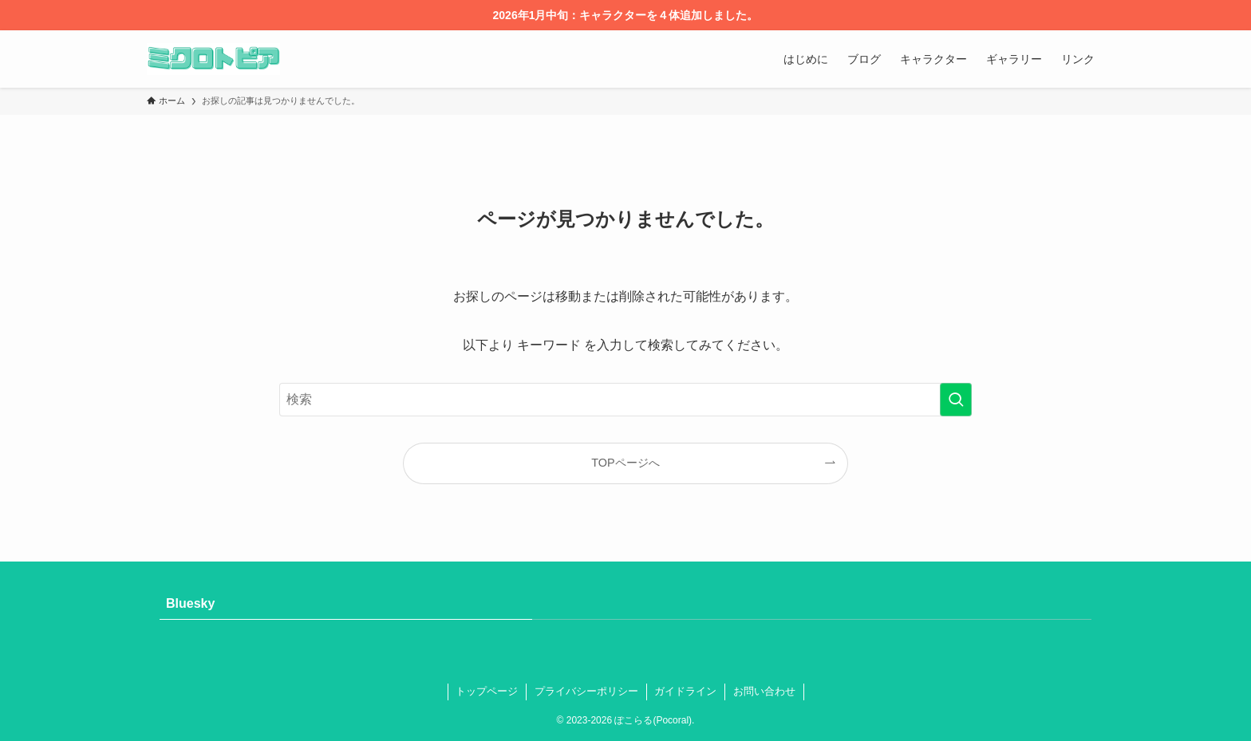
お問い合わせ (764, 691)
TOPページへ (625, 462)
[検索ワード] (625, 399)
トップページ (487, 691)
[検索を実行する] (956, 399)
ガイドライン (685, 691)
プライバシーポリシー (586, 691)
